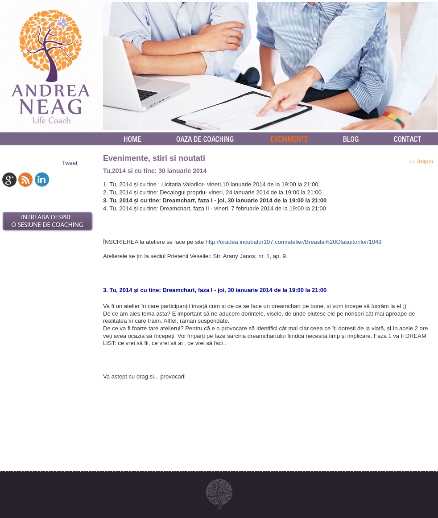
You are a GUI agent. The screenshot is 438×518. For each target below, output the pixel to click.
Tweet (70, 163)
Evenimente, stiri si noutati (154, 158)
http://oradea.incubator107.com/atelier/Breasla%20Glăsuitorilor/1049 (294, 241)
